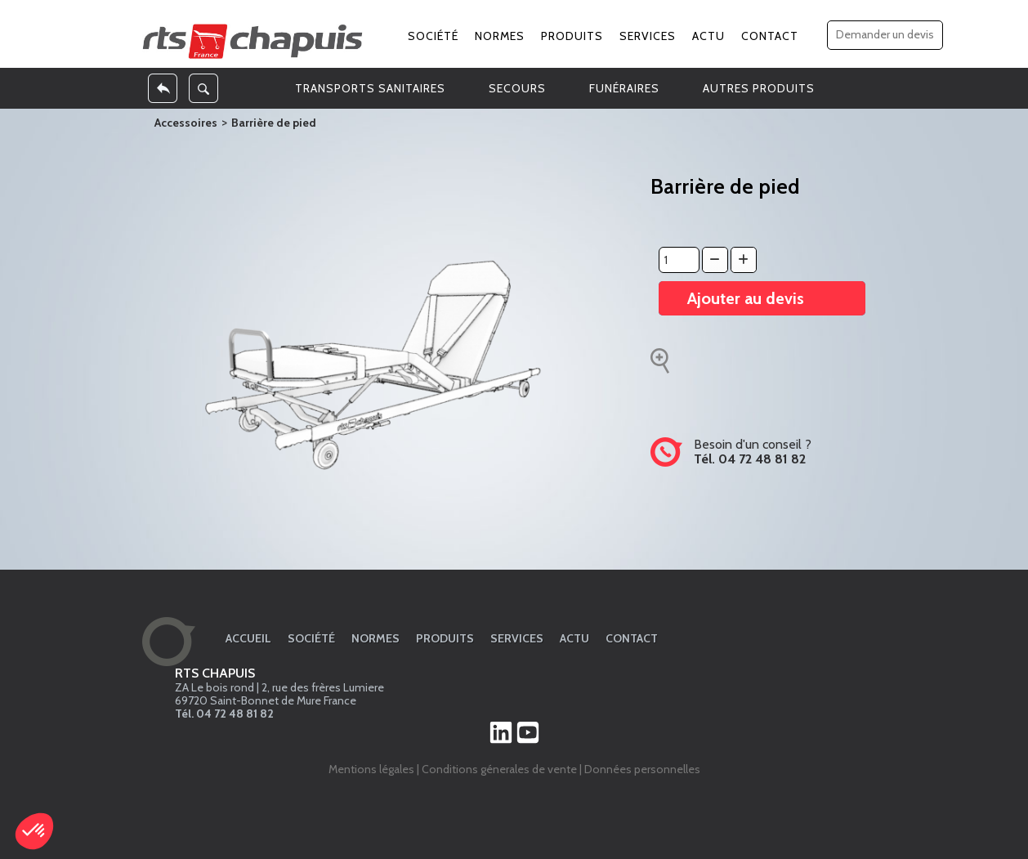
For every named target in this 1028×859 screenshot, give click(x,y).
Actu (708, 36)
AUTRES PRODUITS (759, 88)
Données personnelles (642, 769)
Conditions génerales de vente (499, 769)
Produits (572, 36)
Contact (769, 36)
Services (647, 36)
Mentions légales (371, 769)
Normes (500, 36)
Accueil (248, 638)
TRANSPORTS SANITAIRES (370, 88)
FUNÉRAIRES (624, 88)
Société (433, 36)
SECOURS (517, 88)
